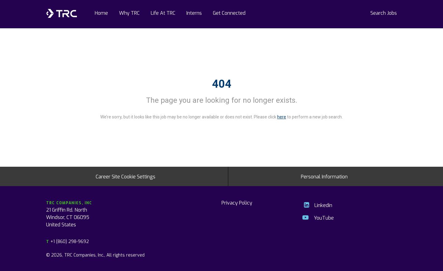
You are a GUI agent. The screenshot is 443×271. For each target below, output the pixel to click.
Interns (194, 12)
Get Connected (229, 12)
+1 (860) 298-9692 (67, 241)
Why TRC (129, 12)
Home (101, 12)
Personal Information (324, 176)
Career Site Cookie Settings (125, 176)
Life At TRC (163, 12)
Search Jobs (383, 12)
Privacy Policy (237, 202)
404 (221, 84)
